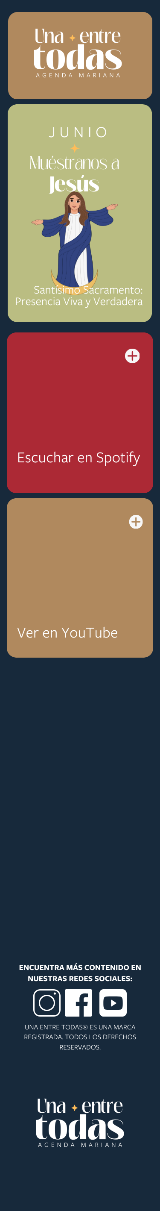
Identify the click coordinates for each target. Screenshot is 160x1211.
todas (78, 60)
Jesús (74, 186)
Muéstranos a (74, 164)
